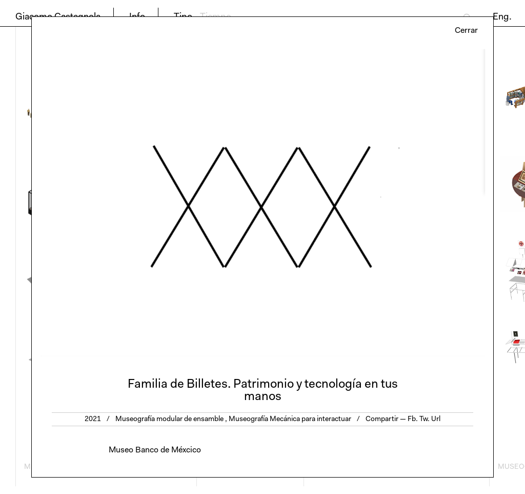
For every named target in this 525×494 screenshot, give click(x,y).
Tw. (424, 419)
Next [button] (377, 203)
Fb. (413, 419)
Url (435, 419)
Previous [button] (147, 203)
